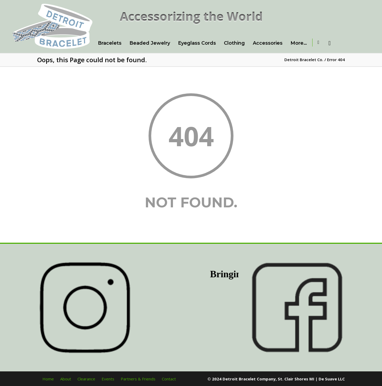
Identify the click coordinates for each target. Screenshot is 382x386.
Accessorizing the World (191, 16)
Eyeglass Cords (197, 43)
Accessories (268, 43)
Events (108, 378)
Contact (169, 378)
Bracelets (109, 43)
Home (48, 378)
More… (298, 43)
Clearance (86, 378)
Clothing (234, 43)
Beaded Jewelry (149, 43)
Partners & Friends (138, 378)
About (65, 378)
